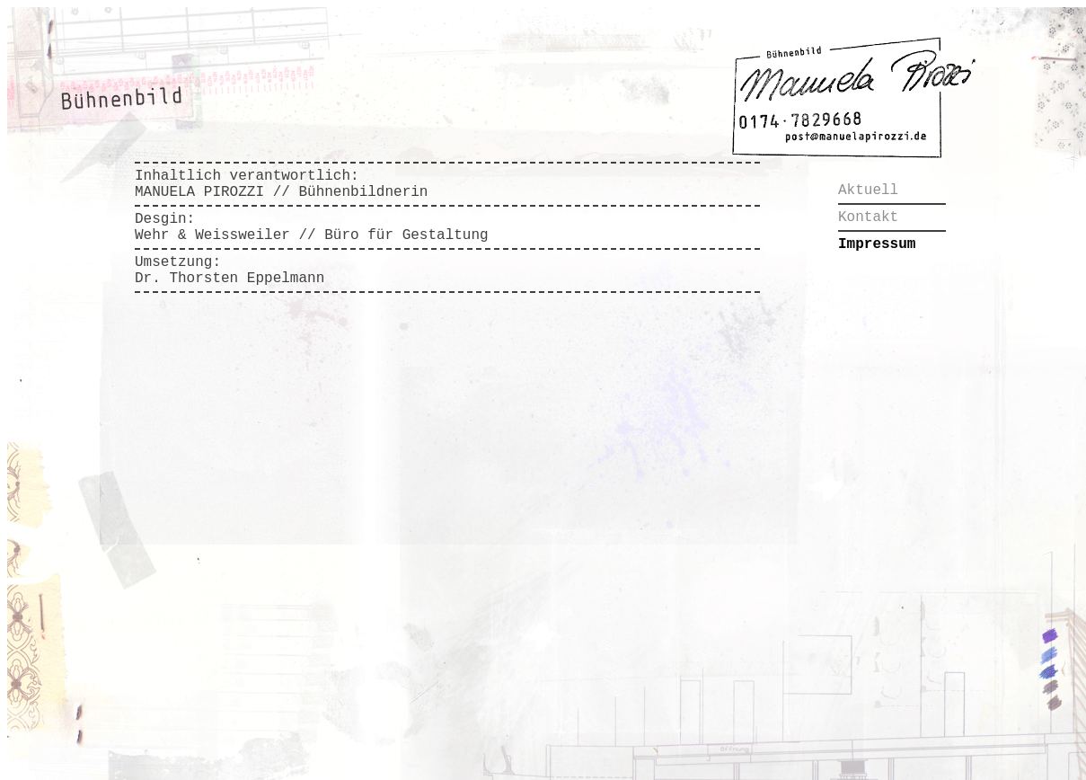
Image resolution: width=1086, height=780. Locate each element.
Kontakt (868, 217)
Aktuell (868, 190)
